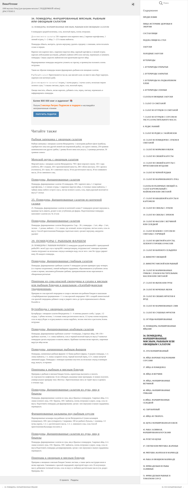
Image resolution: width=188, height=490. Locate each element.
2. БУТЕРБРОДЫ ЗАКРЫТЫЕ (155, 74)
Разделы (74, 480)
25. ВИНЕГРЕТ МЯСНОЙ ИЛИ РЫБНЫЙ (160, 264)
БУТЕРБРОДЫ (149, 60)
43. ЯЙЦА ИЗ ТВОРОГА (153, 416)
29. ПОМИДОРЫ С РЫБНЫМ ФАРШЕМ (58, 240)
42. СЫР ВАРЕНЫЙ (151, 409)
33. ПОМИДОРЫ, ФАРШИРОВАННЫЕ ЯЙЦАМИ (21, 487)
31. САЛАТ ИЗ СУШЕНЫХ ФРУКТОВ (159, 313)
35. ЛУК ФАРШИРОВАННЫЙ (155, 351)
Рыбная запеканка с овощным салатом (56, 139)
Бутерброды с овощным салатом (52, 309)
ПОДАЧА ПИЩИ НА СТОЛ (154, 40)
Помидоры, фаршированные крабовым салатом (62, 329)
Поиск (163, 3)
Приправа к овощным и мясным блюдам (58, 457)
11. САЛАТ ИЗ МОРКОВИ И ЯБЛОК (158, 149)
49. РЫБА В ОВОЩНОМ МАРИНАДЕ (159, 459)
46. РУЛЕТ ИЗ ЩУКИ (152, 439)
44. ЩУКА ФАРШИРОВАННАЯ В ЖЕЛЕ (160, 423)
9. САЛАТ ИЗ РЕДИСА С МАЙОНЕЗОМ (160, 133)
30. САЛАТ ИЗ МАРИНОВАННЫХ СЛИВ (160, 306)
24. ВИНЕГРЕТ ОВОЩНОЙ (154, 257)
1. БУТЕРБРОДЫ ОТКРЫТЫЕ (155, 67)
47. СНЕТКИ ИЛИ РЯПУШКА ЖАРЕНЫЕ (160, 446)
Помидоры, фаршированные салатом (55, 179)
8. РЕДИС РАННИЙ (151, 126)
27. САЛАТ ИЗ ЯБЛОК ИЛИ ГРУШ (157, 283)
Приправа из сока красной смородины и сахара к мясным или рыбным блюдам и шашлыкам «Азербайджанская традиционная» (69, 285)
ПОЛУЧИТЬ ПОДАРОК (46, 114)
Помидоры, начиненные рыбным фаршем (58, 349)
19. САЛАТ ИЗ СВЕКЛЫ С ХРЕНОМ (158, 215)
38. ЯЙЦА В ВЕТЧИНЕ (152, 374)
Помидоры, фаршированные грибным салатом (62, 261)
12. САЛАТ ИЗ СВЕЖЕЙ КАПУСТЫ (158, 156)
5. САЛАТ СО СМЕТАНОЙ (154, 103)
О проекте (64, 480)
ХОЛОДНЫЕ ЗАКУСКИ (153, 54)
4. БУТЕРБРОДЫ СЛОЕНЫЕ (155, 90)
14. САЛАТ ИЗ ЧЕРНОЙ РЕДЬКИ (157, 172)
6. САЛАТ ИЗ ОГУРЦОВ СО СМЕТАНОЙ (160, 110)
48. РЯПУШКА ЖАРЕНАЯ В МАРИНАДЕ (160, 453)
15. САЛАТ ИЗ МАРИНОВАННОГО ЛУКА (161, 179)
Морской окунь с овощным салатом (55, 159)
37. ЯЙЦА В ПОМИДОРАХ (154, 367)
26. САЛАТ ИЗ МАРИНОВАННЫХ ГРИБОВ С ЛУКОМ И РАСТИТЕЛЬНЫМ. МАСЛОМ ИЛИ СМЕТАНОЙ (160, 273)
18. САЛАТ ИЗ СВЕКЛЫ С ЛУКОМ (158, 208)
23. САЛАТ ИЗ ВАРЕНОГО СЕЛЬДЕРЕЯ (160, 250)
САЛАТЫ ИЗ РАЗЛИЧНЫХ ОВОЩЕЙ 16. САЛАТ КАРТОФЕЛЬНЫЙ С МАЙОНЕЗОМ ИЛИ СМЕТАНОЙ (160, 189)
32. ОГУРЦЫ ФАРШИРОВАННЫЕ (157, 319)
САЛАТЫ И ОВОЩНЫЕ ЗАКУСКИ (158, 97)
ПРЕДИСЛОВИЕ (150, 17)
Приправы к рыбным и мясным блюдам (57, 369)
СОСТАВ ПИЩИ (150, 33)
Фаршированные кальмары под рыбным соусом (62, 413)
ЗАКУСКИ (147, 47)
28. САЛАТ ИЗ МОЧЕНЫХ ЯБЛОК (157, 290)
